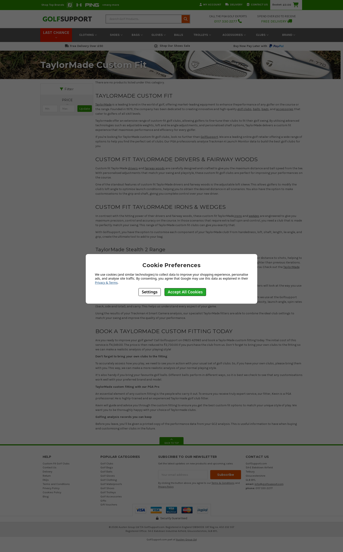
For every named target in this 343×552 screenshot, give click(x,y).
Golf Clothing (108, 479)
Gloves (158, 35)
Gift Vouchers (108, 504)
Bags (137, 35)
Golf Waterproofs (111, 484)
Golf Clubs (106, 463)
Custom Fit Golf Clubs (56, 463)
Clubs (262, 35)
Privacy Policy (51, 488)
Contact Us (257, 4)
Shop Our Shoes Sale (171, 46)
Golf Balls (106, 471)
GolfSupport (209, 137)
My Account (210, 4)
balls (256, 109)
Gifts (103, 500)
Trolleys (202, 35)
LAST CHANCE (56, 34)
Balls (178, 35)
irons (238, 216)
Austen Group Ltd (186, 539)
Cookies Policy (52, 492)
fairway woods (155, 168)
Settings (150, 291)
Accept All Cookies (185, 291)
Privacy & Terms (106, 282)
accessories (284, 109)
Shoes (116, 35)
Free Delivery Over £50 (84, 46)
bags (265, 109)
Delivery (234, 4)
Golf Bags (106, 467)
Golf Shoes (107, 488)
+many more (110, 4)
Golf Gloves (107, 475)
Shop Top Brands (52, 4)
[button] (67, 100)
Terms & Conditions (223, 483)
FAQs (46, 479)
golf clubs (244, 109)
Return (47, 475)
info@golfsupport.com (269, 484)
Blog (46, 496)
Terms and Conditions (56, 484)
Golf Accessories (111, 496)
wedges (254, 216)
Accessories (234, 35)
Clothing (88, 35)
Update (84, 108)
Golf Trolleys (108, 492)
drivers (133, 168)
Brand (288, 35)
